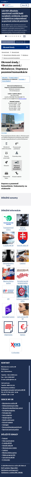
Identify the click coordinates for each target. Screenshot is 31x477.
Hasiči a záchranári (8, 420)
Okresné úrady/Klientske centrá (12, 408)
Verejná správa (7, 418)
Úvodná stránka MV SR (7, 42)
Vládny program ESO (8, 455)
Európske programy (8, 410)
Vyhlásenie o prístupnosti (9, 470)
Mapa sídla (14, 468)
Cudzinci (5, 450)
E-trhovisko (6, 460)
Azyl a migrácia (7, 415)
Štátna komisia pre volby (10, 406)
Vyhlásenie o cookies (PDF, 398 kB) (12, 472)
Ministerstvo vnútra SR (9, 403)
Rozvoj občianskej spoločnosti (12, 427)
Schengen (5, 425)
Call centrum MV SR (8, 457)
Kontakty (22, 79)
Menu (24, 5)
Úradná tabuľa (13, 77)
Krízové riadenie (7, 422)
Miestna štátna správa (9, 453)
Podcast (5, 438)
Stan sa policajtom (8, 441)
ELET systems (5, 468)
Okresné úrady (19, 42)
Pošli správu (22, 98)
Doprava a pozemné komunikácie (11, 58)
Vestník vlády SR (7, 445)
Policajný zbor (6, 413)
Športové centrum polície (10, 429)
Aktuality (5, 77)
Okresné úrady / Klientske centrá (11, 55)
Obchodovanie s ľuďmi (9, 448)
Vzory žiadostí (6, 81)
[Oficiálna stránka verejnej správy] (6, 1)
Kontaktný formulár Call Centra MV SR (13, 390)
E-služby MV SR (7, 443)
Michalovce (25, 55)
